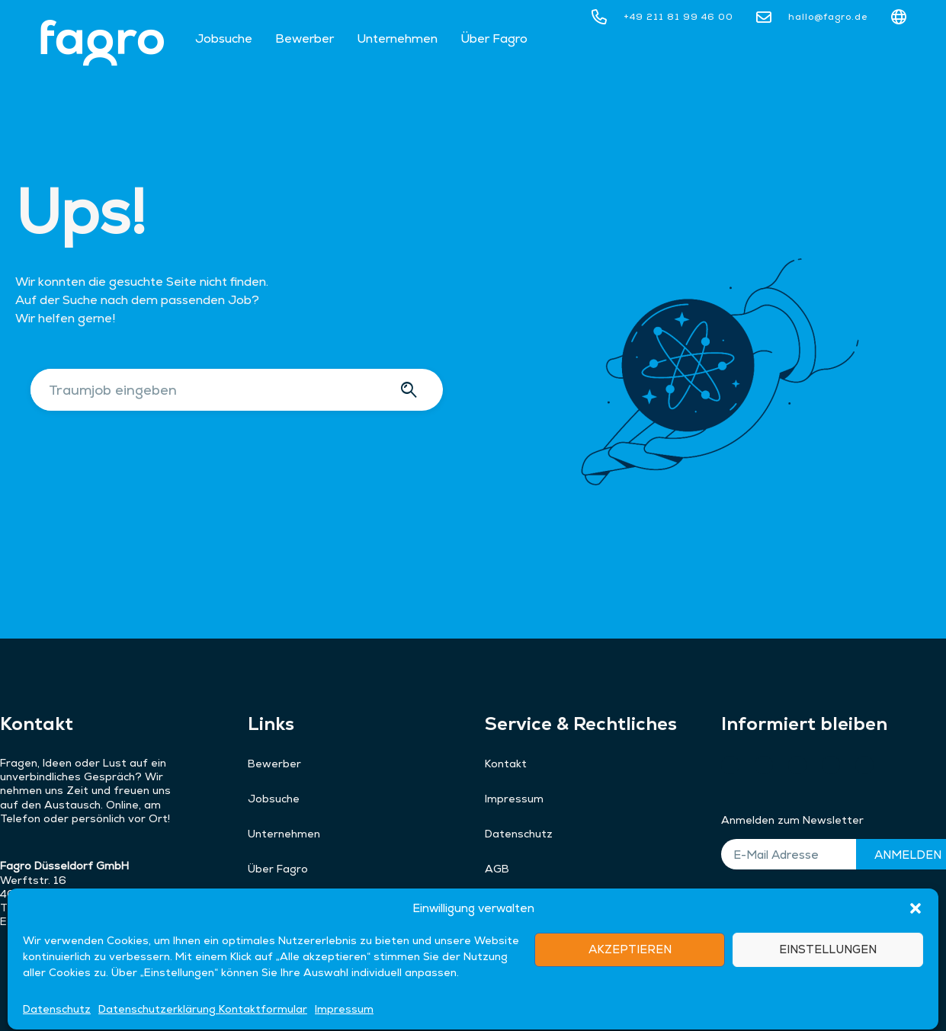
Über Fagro (494, 38)
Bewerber (304, 38)
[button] (915, 1005)
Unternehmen (397, 38)
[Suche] (411, 390)
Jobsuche (223, 38)
